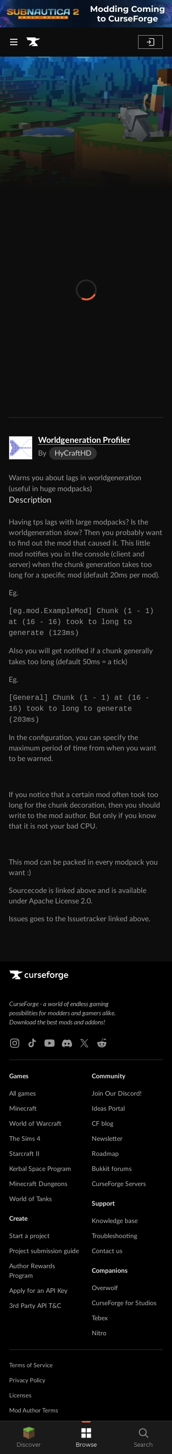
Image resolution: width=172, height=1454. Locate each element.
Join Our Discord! (117, 1094)
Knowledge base (115, 1221)
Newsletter (107, 1139)
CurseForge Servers (119, 1184)
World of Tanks (30, 1199)
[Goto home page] (33, 42)
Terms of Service (31, 1366)
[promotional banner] (86, 13)
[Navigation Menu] (13, 42)
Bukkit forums (112, 1169)
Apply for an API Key (38, 1291)
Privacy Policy (27, 1381)
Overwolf (105, 1288)
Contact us (107, 1251)
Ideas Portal (108, 1109)
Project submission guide (44, 1251)
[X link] (84, 1043)
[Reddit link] (101, 1043)
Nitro (99, 1333)
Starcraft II (24, 1154)
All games (22, 1094)
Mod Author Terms (33, 1411)
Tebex (100, 1318)
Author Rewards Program (32, 1271)
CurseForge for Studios (124, 1303)
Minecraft (23, 1109)
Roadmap (105, 1154)
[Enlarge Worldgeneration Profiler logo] (21, 448)
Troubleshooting (114, 1236)
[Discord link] (66, 1043)
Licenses (20, 1396)
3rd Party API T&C (35, 1306)
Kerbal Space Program (40, 1169)
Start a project (29, 1236)
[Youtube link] (49, 1043)
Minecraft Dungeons (38, 1184)
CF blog (102, 1124)
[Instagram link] (14, 1043)
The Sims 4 (24, 1139)
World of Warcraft (35, 1124)
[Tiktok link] (32, 1043)
